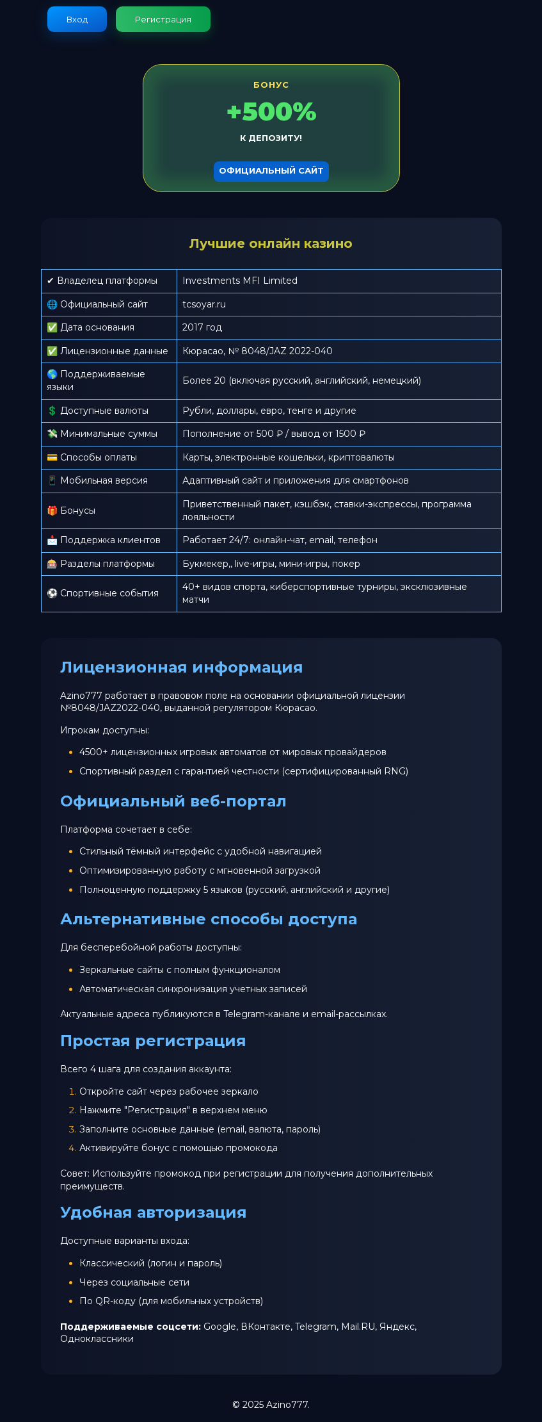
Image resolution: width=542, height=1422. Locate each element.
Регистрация (163, 19)
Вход (77, 19)
